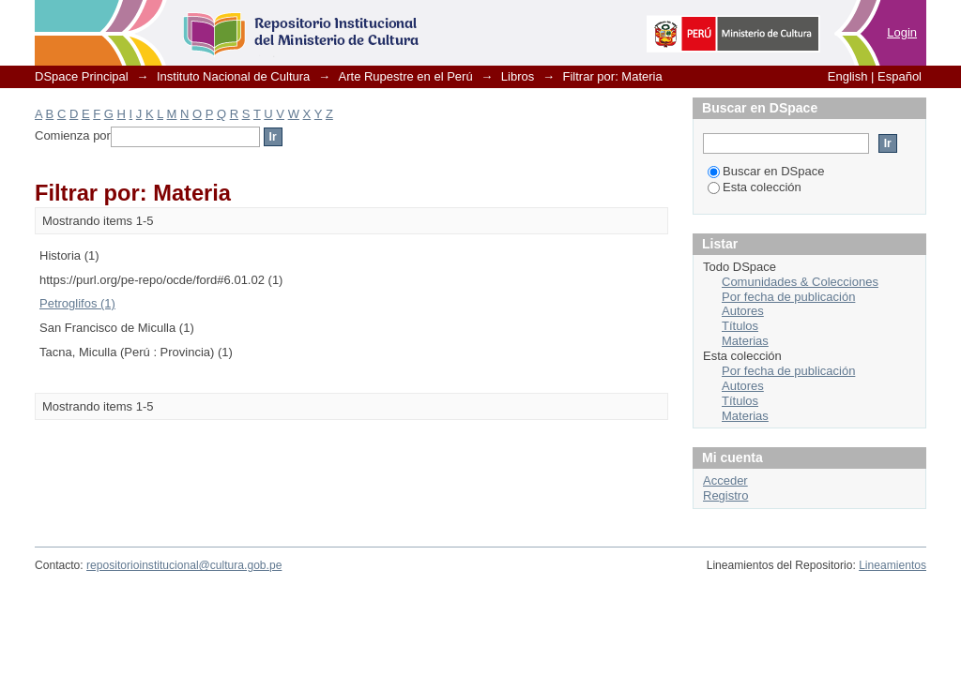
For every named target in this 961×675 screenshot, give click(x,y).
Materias (745, 341)
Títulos (740, 326)
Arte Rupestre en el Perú (406, 76)
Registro (725, 495)
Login (902, 32)
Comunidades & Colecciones (800, 282)
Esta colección (754, 187)
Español (899, 76)
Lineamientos (892, 565)
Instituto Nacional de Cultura (233, 76)
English (848, 76)
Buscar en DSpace (766, 171)
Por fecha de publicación (788, 297)
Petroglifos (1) (77, 303)
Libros (517, 76)
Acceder (725, 480)
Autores (743, 311)
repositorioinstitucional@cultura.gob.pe (184, 565)
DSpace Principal (82, 76)
